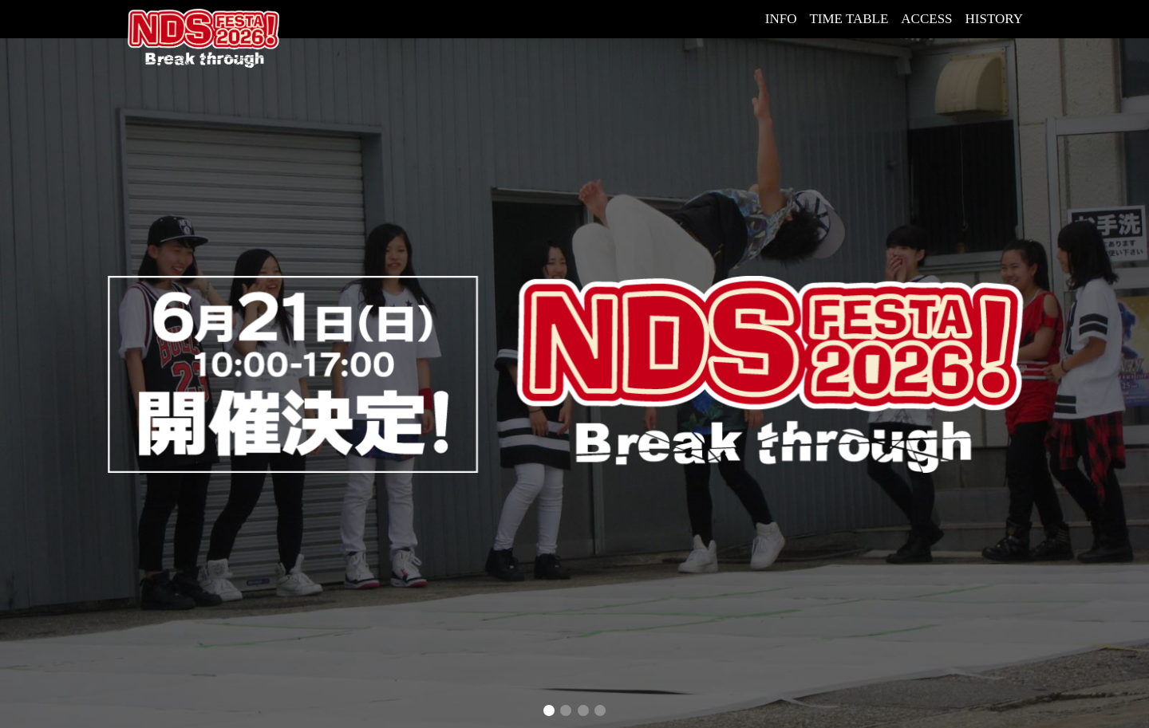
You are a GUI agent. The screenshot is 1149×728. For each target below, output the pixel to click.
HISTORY (994, 18)
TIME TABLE (848, 18)
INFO (781, 18)
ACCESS (926, 18)
